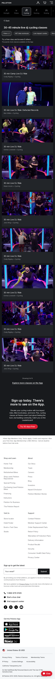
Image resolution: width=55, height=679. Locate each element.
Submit (44, 571)
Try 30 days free (27, 426)
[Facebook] (5, 607)
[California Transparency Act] (11, 666)
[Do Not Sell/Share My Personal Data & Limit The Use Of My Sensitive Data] (25, 671)
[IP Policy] (5, 662)
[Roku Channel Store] (21, 642)
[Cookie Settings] (17, 662)
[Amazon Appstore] (21, 637)
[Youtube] (21, 607)
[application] (45, 673)
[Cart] (45, 3)
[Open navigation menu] (51, 3)
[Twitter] (16, 607)
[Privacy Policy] (7, 657)
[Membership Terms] (38, 657)
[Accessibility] (30, 662)
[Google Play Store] (21, 631)
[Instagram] (11, 607)
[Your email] (20, 571)
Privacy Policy (24, 584)
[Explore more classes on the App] (27, 383)
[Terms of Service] (22, 657)
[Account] (38, 3)
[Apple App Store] (21, 626)
